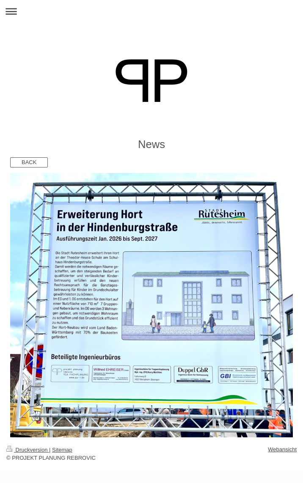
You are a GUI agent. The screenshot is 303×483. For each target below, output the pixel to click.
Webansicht (282, 449)
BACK (29, 162)
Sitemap (62, 450)
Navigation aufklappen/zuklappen (151, 11)
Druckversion (27, 450)
